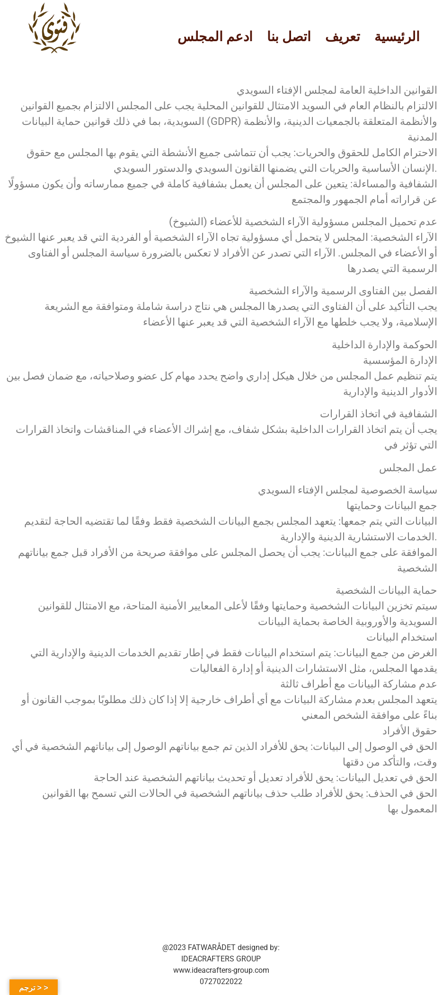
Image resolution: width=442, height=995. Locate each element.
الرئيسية (397, 36)
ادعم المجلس (215, 36)
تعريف (342, 36)
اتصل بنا (289, 36)
